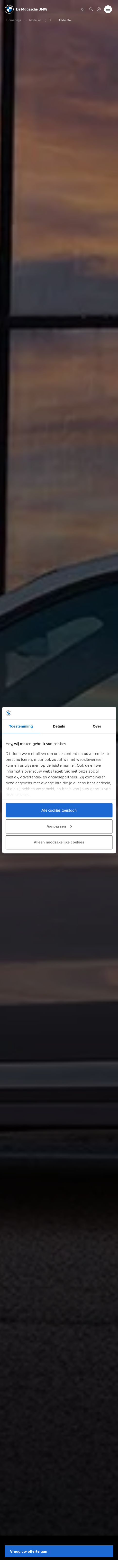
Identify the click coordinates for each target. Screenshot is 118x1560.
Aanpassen (59, 826)
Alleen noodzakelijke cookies (59, 842)
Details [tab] (59, 726)
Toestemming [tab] (21, 726)
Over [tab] (97, 726)
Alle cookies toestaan (59, 810)
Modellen (35, 20)
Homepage (13, 20)
